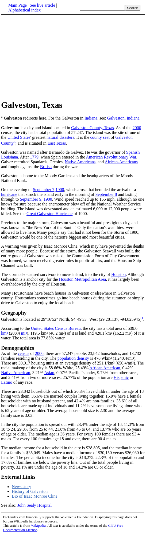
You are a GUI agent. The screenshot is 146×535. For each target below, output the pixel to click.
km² (4, 333)
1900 (60, 189)
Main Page (17, 5)
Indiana (90, 118)
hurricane (9, 194)
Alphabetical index (24, 10)
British (46, 166)
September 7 (43, 189)
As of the (9, 353)
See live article (42, 5)
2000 (137, 127)
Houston (118, 274)
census (23, 353)
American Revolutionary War (111, 157)
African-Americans (121, 162)
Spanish (133, 152)
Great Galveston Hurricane (49, 213)
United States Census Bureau (56, 328)
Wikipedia (38, 526)
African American (104, 368)
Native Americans (80, 162)
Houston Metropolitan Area (82, 279)
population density (73, 358)
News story (21, 486)
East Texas (57, 143)
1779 (34, 157)
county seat (99, 137)
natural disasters (60, 137)
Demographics (17, 348)
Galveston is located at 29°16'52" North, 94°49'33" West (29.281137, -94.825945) (71, 319)
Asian (49, 372)
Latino (6, 382)
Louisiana (9, 157)
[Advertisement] (46, 57)
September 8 (106, 194)
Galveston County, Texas (92, 127)
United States (18, 137)
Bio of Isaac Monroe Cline (34, 496)
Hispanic (121, 377)
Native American (15, 372)
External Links (18, 477)
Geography (14, 313)
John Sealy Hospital (34, 505)
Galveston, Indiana (123, 118)
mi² (24, 333)
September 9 (30, 199)
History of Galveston (30, 491)
